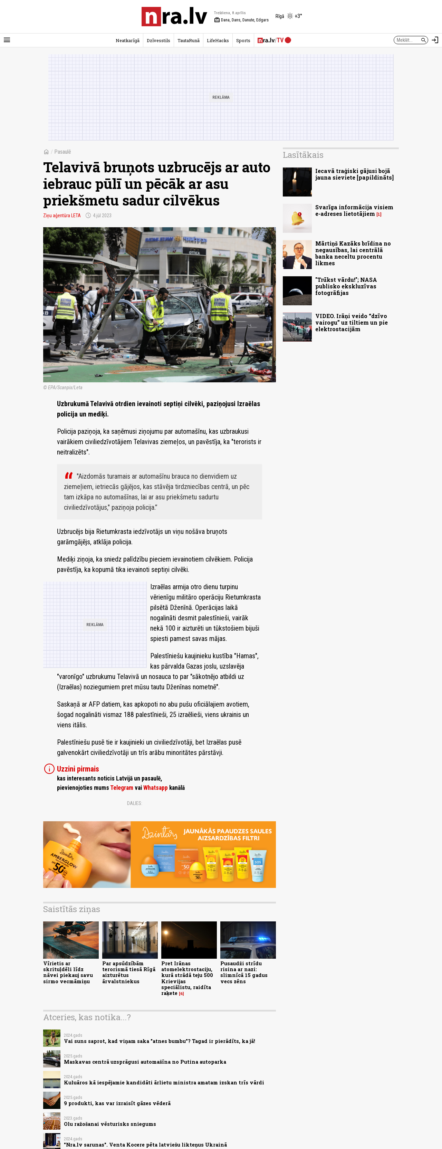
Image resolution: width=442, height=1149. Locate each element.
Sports (243, 40)
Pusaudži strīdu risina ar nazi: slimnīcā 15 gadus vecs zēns (244, 972)
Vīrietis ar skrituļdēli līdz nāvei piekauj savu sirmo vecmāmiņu (68, 972)
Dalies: (134, 803)
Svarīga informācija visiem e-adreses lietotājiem (354, 210)
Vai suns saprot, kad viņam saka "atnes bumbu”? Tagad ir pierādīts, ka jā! (159, 1041)
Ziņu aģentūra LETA (62, 215)
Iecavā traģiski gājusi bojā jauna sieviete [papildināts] (354, 174)
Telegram (121, 787)
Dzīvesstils (158, 40)
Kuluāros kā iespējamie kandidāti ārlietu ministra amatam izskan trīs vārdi (164, 1082)
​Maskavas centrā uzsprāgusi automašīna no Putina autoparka (145, 1062)
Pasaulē (62, 152)
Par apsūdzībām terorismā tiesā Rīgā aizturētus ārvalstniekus (128, 972)
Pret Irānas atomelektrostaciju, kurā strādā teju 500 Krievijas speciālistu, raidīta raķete (187, 978)
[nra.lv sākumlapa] (174, 16)
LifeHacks (218, 40)
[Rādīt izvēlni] (7, 40)
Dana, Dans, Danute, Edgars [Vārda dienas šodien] (241, 20)
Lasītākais (303, 154)
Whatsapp (155, 787)
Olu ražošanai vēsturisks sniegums (110, 1124)
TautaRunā (188, 40)
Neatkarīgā (128, 40)
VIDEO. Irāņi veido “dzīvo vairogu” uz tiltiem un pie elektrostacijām (351, 322)
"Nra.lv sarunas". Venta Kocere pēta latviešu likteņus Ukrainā (145, 1144)
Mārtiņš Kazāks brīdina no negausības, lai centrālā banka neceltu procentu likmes (353, 253)
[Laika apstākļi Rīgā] (289, 16)
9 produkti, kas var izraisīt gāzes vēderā (117, 1103)
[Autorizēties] (435, 40)
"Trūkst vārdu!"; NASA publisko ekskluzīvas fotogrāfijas (346, 286)
